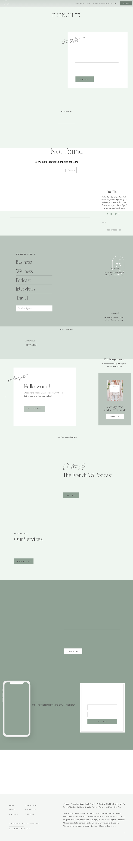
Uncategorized (30, 341)
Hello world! (31, 345)
